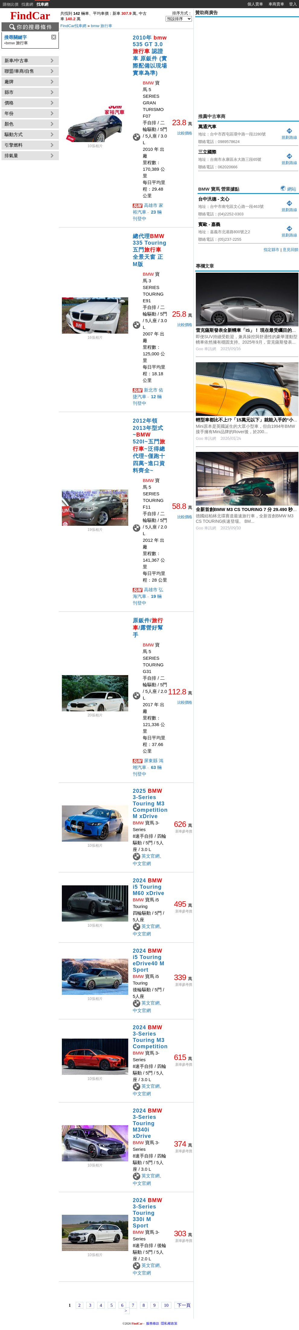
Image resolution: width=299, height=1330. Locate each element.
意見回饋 (290, 249)
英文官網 (151, 856)
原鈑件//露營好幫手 (148, 627)
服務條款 (152, 1323)
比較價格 (184, 133)
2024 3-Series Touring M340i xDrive (147, 1123)
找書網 (27, 4)
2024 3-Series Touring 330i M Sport (147, 1213)
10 (166, 1305)
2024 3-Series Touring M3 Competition (150, 1036)
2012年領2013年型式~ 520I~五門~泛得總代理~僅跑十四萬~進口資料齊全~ (149, 446)
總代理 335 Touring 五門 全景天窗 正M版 (150, 250)
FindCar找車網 (73, 26)
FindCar (30, 16)
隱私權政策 (169, 1323)
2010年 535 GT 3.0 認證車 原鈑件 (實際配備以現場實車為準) (150, 55)
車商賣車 (276, 4)
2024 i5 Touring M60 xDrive (148, 887)
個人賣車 (255, 4)
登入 (293, 4)
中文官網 (142, 863)
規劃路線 (289, 135)
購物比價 (10, 4)
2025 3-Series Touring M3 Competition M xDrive (150, 803)
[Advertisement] (247, 61)
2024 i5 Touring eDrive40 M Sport (148, 960)
